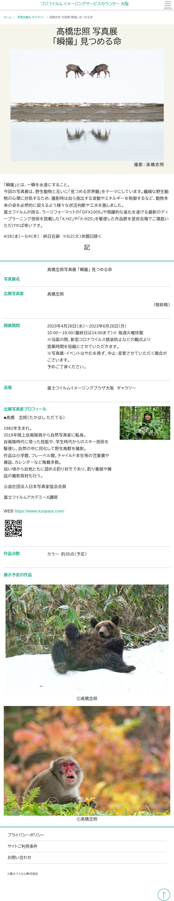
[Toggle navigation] (167, 5)
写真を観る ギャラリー (31, 17)
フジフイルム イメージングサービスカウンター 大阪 (85, 4)
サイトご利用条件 (23, 846)
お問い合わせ (19, 858)
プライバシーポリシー (26, 835)
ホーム (8, 17)
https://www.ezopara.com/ (39, 511)
